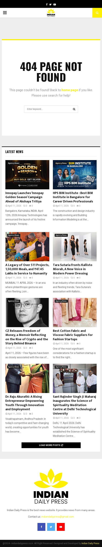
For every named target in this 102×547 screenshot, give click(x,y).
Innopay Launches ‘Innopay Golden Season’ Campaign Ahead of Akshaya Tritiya (24, 197)
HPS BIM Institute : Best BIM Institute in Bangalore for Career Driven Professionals (73, 197)
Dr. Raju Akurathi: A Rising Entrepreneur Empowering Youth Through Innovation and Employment (24, 403)
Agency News (13, 163)
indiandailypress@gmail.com (57, 516)
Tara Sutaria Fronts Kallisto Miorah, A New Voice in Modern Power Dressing (72, 269)
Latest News (14, 151)
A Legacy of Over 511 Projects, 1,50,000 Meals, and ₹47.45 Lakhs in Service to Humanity (27, 269)
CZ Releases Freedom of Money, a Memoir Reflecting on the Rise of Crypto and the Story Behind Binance (26, 337)
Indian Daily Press (90, 543)
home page (69, 90)
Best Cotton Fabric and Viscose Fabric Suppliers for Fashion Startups (73, 335)
